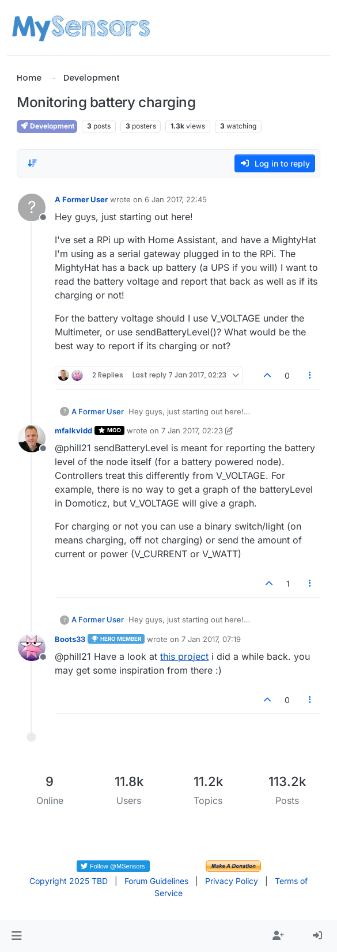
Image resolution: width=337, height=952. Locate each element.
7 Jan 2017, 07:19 (211, 639)
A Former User (81, 199)
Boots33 (70, 639)
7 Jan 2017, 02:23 (192, 430)
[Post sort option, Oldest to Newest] (32, 163)
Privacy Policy (231, 881)
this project (184, 656)
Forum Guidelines (156, 881)
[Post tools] (310, 375)
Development (47, 126)
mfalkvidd (73, 430)
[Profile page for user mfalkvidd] (32, 438)
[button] (16, 935)
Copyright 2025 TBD (68, 881)
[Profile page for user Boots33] (32, 647)
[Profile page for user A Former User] (32, 207)
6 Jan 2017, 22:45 (176, 199)
